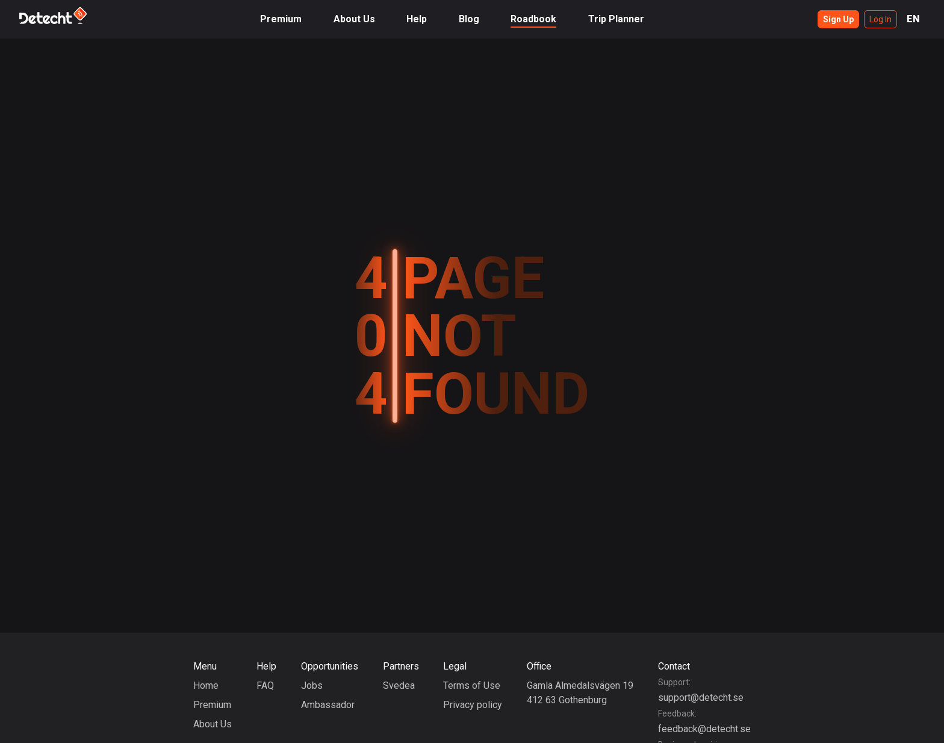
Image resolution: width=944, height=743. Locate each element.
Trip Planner (616, 19)
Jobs (312, 685)
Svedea (399, 685)
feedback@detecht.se (704, 729)
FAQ (265, 685)
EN (913, 19)
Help (416, 19)
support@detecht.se (701, 697)
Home (206, 685)
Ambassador (328, 704)
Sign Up (838, 19)
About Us (354, 19)
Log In (880, 19)
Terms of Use (471, 685)
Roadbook (533, 19)
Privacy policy (472, 704)
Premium (281, 19)
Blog (469, 19)
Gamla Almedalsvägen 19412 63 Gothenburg (580, 693)
